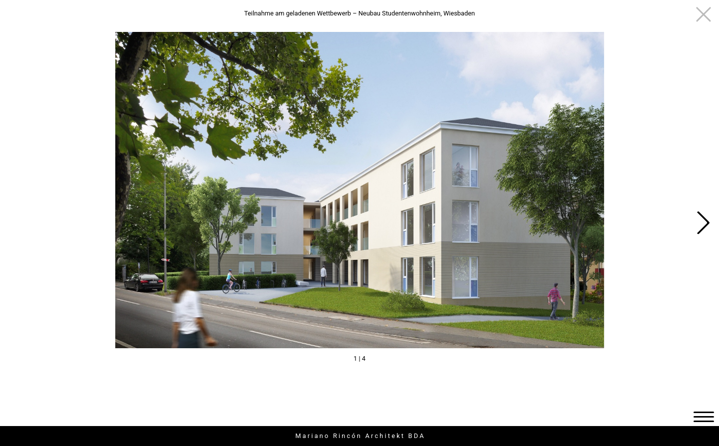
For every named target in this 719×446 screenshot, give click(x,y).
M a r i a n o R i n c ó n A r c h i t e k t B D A (359, 436)
